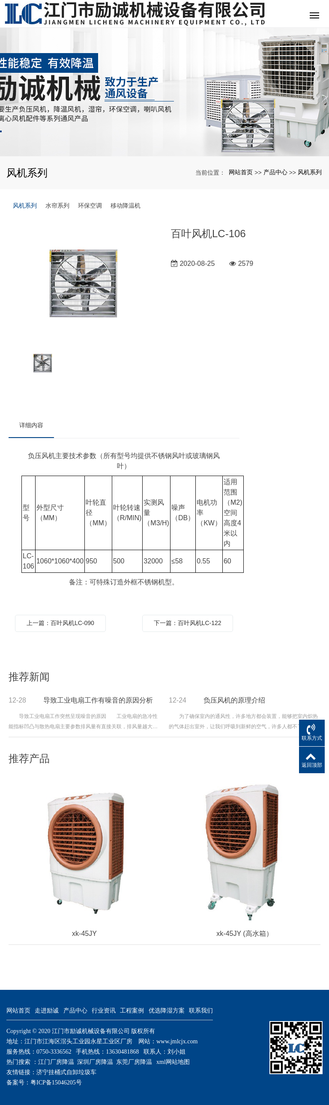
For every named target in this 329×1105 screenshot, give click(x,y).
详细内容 (31, 425)
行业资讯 (104, 1010)
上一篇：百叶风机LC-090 (60, 623)
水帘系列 (57, 205)
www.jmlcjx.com (176, 1041)
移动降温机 (126, 205)
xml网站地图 (173, 1062)
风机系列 (310, 172)
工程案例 (132, 1010)
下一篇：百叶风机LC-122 (187, 623)
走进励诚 (47, 1010)
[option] (83, 283)
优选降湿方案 (167, 1010)
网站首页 (241, 172)
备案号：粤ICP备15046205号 (44, 1082)
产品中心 (275, 172)
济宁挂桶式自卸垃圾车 (66, 1072)
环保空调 (90, 205)
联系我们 (201, 1010)
